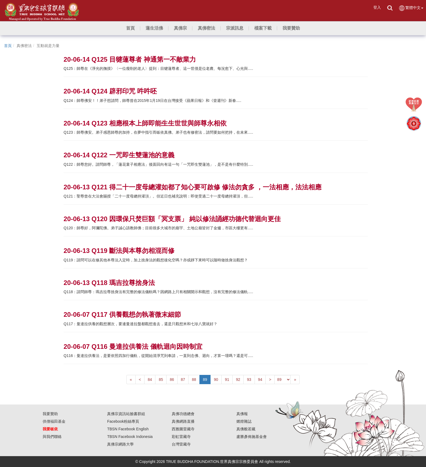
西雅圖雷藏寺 (183, 429)
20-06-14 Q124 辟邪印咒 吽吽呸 (110, 91)
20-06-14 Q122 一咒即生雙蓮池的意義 (119, 155)
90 (216, 379)
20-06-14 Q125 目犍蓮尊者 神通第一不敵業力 (130, 59)
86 (172, 379)
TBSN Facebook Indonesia (129, 436)
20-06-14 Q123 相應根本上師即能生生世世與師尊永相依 (145, 123)
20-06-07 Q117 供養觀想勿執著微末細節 (122, 314)
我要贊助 (50, 414)
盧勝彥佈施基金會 (251, 436)
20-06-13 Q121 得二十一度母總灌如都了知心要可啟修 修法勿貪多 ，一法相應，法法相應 (192, 187)
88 (194, 379)
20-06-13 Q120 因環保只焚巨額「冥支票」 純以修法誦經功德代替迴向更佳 (172, 218)
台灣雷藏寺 (181, 444)
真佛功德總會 (183, 414)
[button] (154, 28)
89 (205, 379)
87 (183, 379)
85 (161, 379)
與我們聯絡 (52, 436)
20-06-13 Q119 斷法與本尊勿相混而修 (119, 250)
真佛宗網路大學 (120, 444)
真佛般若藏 (245, 429)
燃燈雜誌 (244, 421)
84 (150, 379)
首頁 (8, 45)
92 (238, 379)
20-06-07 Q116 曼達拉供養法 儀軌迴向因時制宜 (133, 346)
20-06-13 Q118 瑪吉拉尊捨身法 (109, 282)
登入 (377, 7)
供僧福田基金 (54, 421)
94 (260, 379)
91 (227, 379)
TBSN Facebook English (128, 429)
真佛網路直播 (183, 421)
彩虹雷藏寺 (181, 436)
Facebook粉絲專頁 (123, 421)
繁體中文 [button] (411, 8)
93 (249, 379)
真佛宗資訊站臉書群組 (126, 414)
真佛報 (242, 414)
